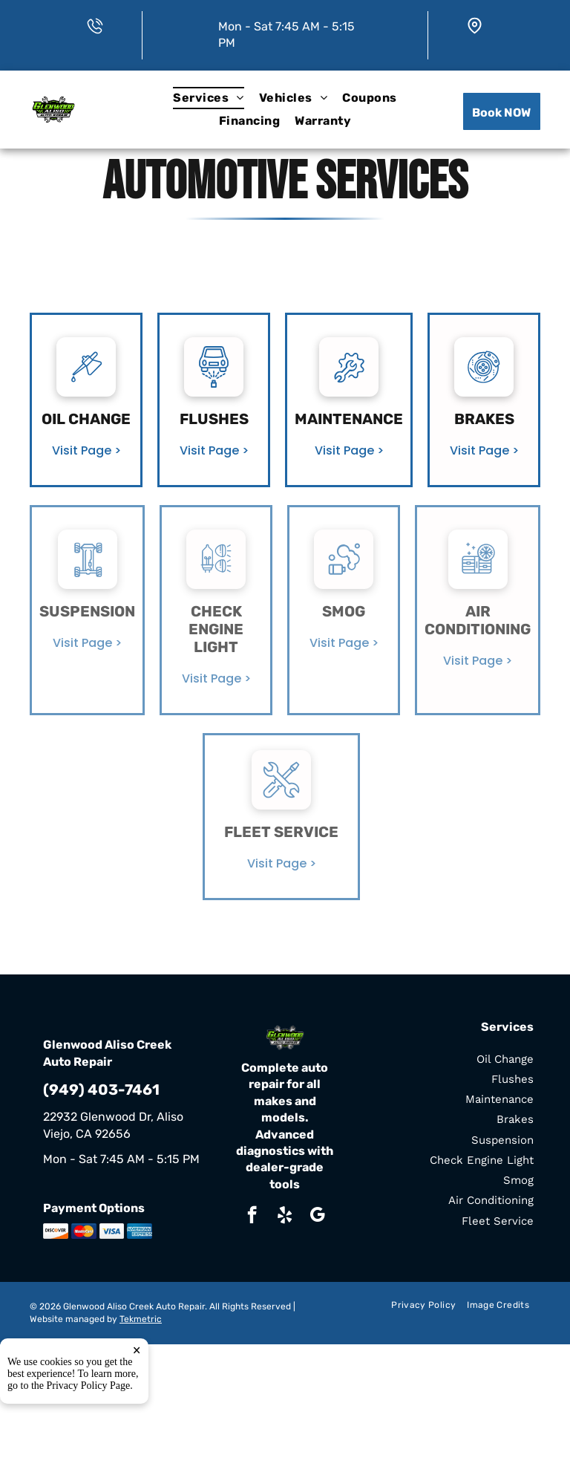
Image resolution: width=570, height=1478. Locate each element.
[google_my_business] (317, 1216)
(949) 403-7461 (101, 1089)
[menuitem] (208, 98)
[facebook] (252, 1216)
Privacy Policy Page (89, 1385)
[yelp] (285, 1216)
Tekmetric (140, 1319)
